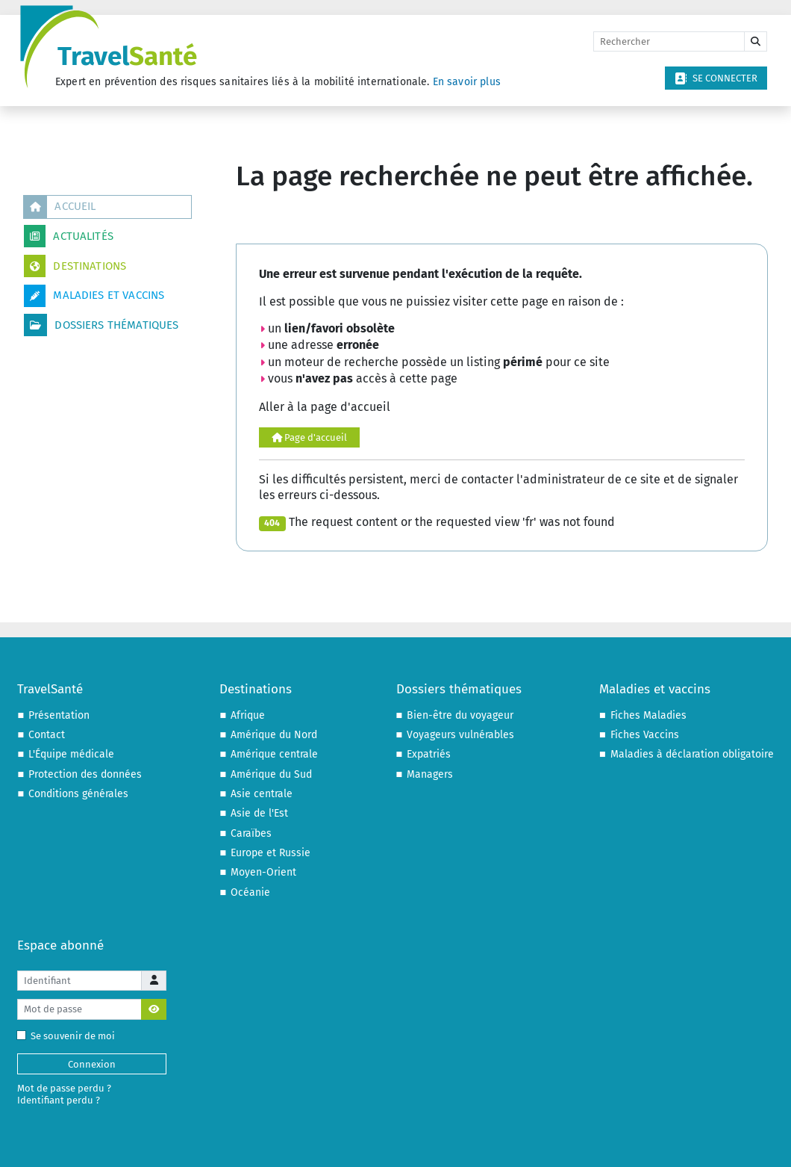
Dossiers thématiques (101, 325)
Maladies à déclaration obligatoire (692, 754)
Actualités (68, 236)
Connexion (92, 1064)
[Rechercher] (669, 41)
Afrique (248, 715)
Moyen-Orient (263, 872)
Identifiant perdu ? (58, 1100)
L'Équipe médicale (71, 754)
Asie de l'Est (259, 813)
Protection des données (85, 774)
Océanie (250, 892)
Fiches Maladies (648, 715)
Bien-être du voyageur (460, 715)
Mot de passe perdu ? (64, 1088)
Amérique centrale (274, 754)
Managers (430, 774)
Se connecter (716, 78)
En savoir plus (467, 81)
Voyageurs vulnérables (460, 734)
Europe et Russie (270, 852)
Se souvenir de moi (69, 1035)
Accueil (60, 207)
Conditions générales (78, 793)
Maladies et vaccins (94, 296)
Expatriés (429, 754)
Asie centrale (262, 793)
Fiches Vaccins (644, 734)
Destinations (75, 266)
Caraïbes (251, 833)
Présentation (59, 715)
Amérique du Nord (274, 734)
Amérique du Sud (271, 774)
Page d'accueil (309, 437)
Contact (46, 734)
